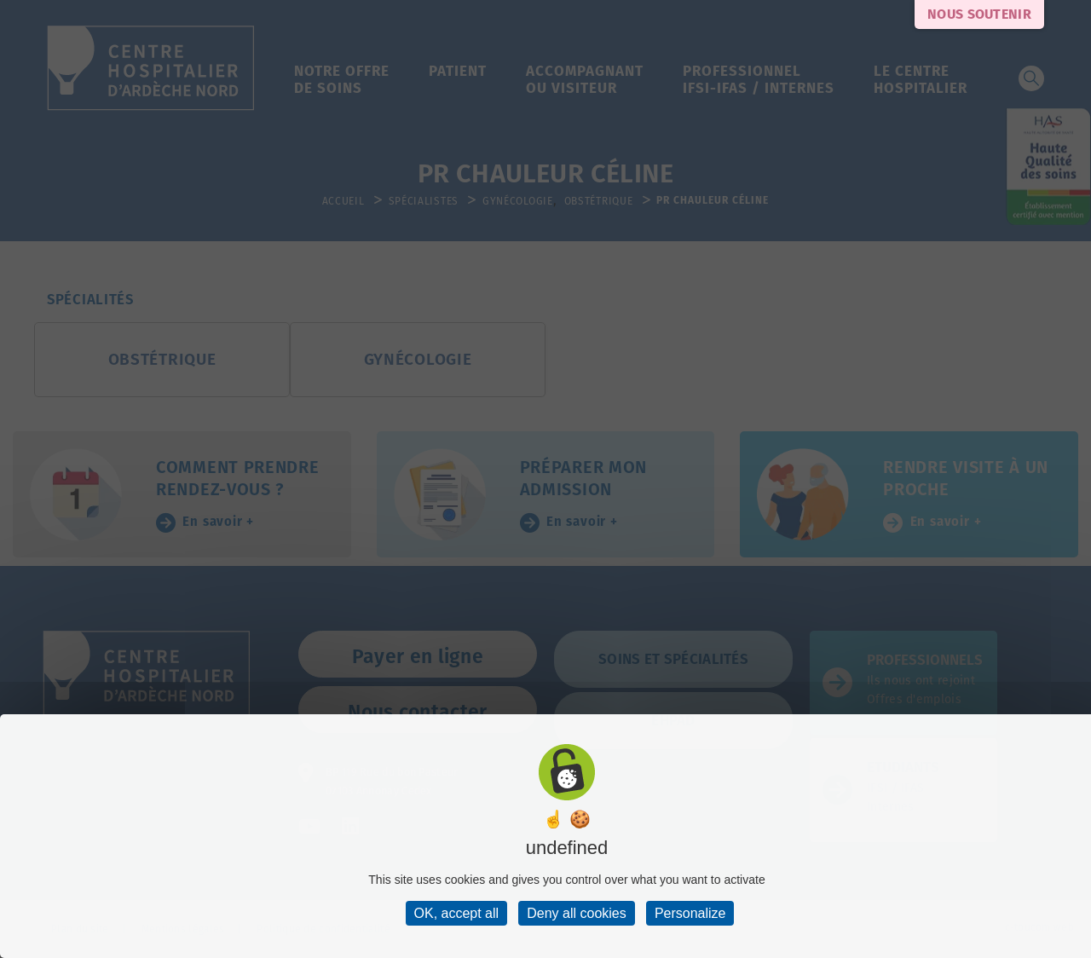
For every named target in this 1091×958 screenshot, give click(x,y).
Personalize (690, 913)
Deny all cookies (576, 913)
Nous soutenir (979, 14)
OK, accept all (456, 913)
